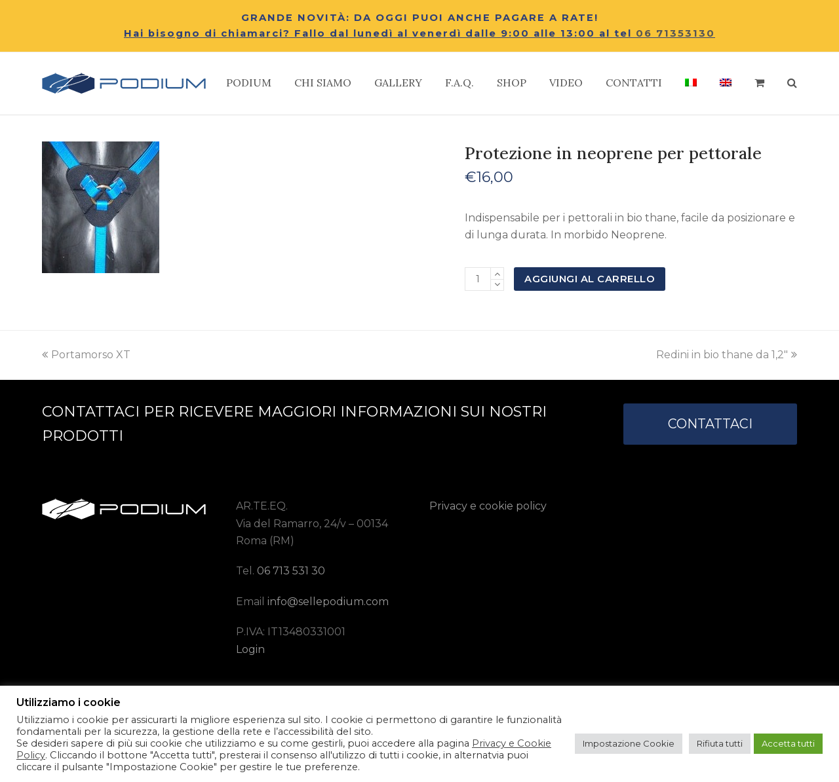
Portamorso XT (86, 354)
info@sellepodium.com (328, 601)
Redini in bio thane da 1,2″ (726, 354)
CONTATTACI (710, 424)
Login (250, 649)
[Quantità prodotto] (478, 279)
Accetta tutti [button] (788, 743)
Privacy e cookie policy (488, 506)
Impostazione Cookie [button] (628, 743)
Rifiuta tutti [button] (720, 743)
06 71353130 (675, 33)
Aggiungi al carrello (589, 279)
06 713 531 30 (291, 571)
